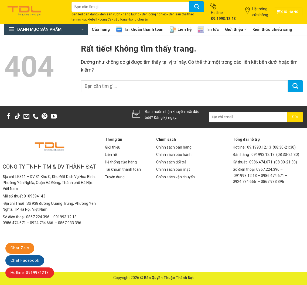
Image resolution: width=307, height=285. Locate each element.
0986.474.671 (261, 162)
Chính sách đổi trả (171, 162)
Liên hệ (180, 29)
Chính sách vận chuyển (175, 177)
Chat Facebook (25, 260)
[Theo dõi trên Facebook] (9, 116)
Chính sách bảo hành (174, 154)
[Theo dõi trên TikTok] (18, 116)
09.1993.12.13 (259, 147)
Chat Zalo (20, 248)
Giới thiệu (236, 29)
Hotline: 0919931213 (30, 272)
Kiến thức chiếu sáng (272, 29)
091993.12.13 (263, 154)
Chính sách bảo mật (173, 169)
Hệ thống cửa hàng (121, 162)
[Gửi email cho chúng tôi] (26, 116)
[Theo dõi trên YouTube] (54, 116)
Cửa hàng (101, 29)
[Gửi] (196, 6)
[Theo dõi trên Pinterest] (44, 116)
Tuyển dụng (115, 177)
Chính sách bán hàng (174, 147)
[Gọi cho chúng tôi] (36, 116)
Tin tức (208, 29)
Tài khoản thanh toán (139, 29)
